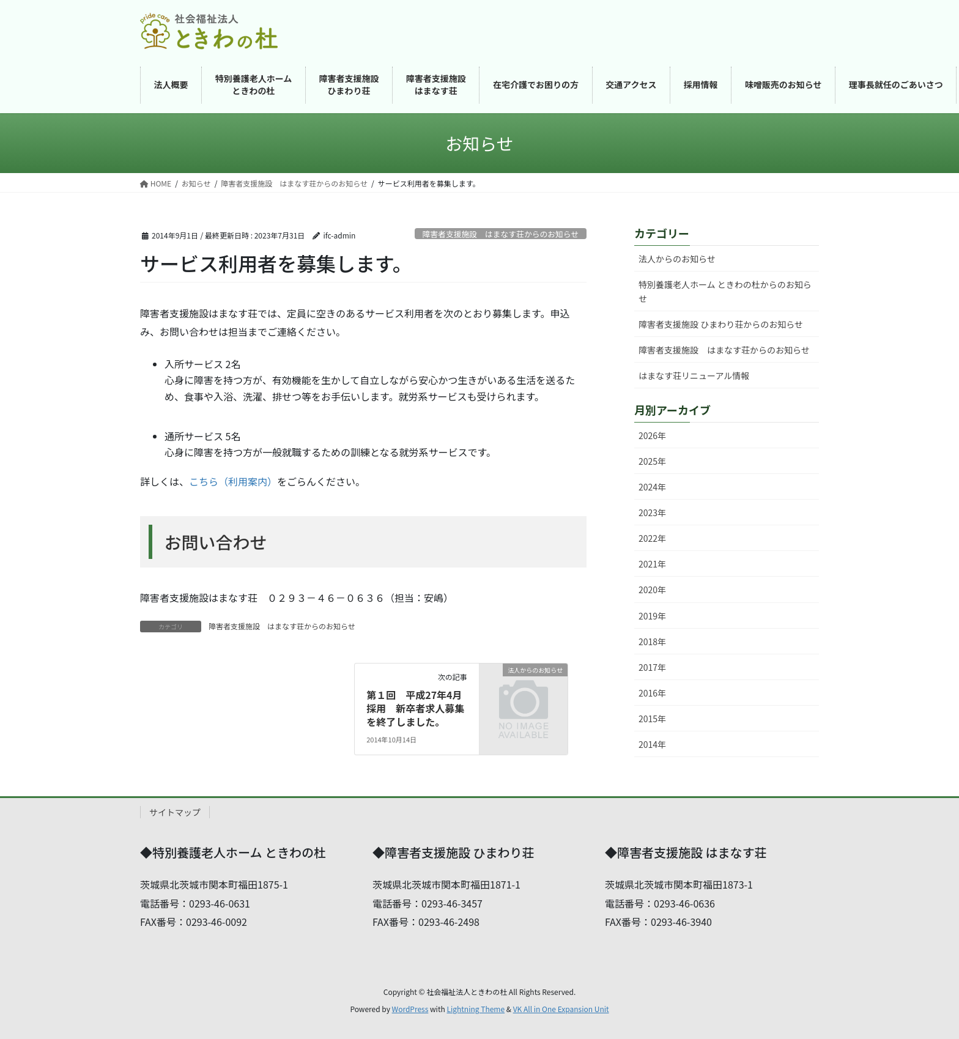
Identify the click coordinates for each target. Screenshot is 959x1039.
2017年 (652, 667)
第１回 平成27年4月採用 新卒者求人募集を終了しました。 (415, 708)
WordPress (410, 1009)
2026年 (652, 435)
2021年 (652, 564)
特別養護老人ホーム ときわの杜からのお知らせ (725, 291)
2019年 (652, 616)
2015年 (652, 718)
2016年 (652, 693)
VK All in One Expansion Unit (561, 1009)
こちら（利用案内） (233, 481)
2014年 (652, 744)
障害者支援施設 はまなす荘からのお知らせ (501, 234)
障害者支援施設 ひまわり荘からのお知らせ (721, 324)
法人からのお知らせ (677, 259)
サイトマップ (175, 812)
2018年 (652, 641)
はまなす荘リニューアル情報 (694, 375)
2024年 (652, 487)
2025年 (652, 461)
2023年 (652, 512)
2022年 (652, 538)
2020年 (652, 589)
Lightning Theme (475, 1009)
